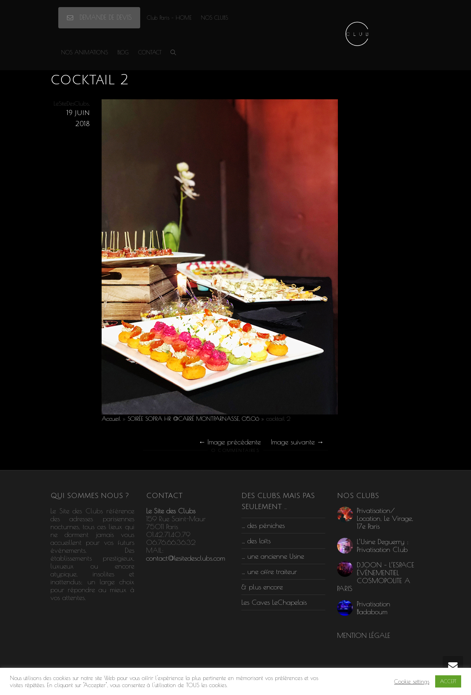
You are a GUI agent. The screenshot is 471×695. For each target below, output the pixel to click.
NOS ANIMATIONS (84, 52)
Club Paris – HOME (169, 18)
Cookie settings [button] (411, 681)
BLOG (123, 52)
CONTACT (149, 52)
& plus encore (262, 587)
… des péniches (263, 525)
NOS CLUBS (214, 18)
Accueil (111, 418)
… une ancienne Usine (272, 556)
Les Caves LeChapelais (274, 602)
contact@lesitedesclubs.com (185, 558)
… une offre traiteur (269, 571)
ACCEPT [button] (448, 681)
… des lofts (256, 541)
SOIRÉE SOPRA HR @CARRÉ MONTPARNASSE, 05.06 (193, 418)
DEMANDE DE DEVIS (99, 17)
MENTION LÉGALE (363, 635)
